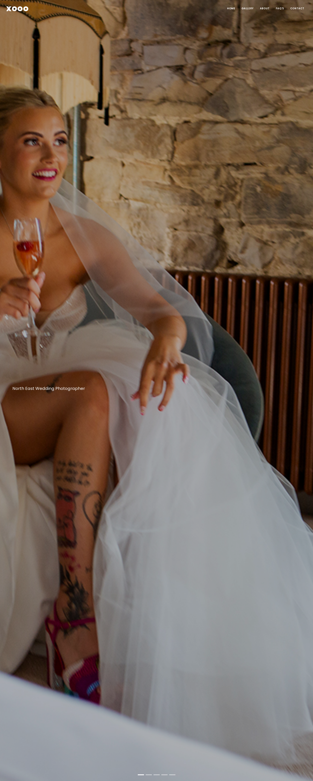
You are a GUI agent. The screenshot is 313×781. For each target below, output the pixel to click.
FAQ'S (280, 8)
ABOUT (265, 8)
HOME (231, 8)
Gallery (248, 8)
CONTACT (297, 8)
